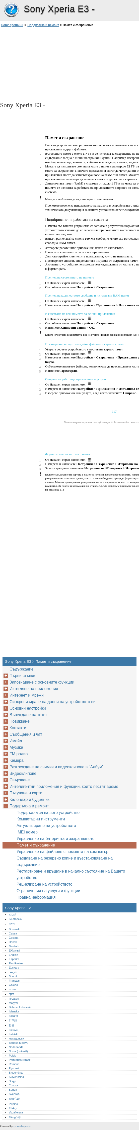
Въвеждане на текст (28, 715)
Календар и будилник (29, 799)
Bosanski (14, 929)
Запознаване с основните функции (42, 682)
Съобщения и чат (26, 734)
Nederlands (16, 1047)
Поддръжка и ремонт (43, 25)
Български (15, 918)
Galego (13, 984)
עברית (12, 989)
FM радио (19, 754)
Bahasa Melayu (18, 1042)
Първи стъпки (22, 676)
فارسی (13, 971)
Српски (13, 1085)
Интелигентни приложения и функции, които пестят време (64, 786)
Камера (17, 760)
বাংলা (12, 923)
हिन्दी (11, 994)
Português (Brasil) (20, 1059)
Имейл (16, 741)
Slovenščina (16, 1076)
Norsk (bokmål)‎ (18, 1051)
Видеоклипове (23, 773)
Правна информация (36, 897)
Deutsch (14, 946)
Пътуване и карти (26, 793)
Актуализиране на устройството (46, 825)
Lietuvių (14, 1029)
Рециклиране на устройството (45, 884)
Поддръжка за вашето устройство (48, 812)
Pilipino (13, 1103)
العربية (12, 914)
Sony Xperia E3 (11, 10)
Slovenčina (16, 1072)
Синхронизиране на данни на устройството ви (53, 702)
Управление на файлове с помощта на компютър (62, 852)
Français (14, 980)
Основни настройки (28, 708)
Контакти (18, 728)
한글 (11, 1025)
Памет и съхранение (36, 845)
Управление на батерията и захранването (56, 838)
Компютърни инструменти (41, 819)
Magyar (13, 1002)
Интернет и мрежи (27, 695)
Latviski (13, 1034)
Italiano (13, 1015)
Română (14, 1064)
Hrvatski (14, 998)
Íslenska (14, 1011)
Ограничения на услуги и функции (48, 891)
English (13, 954)
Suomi (13, 976)
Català (13, 933)
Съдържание (22, 669)
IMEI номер (27, 832)
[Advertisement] (45, 64)
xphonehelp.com (22, 1126)
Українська (16, 1112)
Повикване (20, 721)
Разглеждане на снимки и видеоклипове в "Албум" (57, 767)
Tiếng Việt (15, 1117)
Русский (14, 1068)
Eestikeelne (16, 963)
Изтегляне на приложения (34, 689)
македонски (16, 1038)
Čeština (13, 937)
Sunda (13, 1089)
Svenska (14, 1093)
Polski (12, 1055)
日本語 (13, 1020)
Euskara (14, 967)
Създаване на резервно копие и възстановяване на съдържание (65, 861)
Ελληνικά (14, 950)
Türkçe (13, 1108)
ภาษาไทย (14, 1098)
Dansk (13, 942)
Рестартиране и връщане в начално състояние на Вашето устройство (71, 874)
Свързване (20, 780)
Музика (16, 747)
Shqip (12, 1081)
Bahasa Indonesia (20, 1007)
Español (14, 959)
